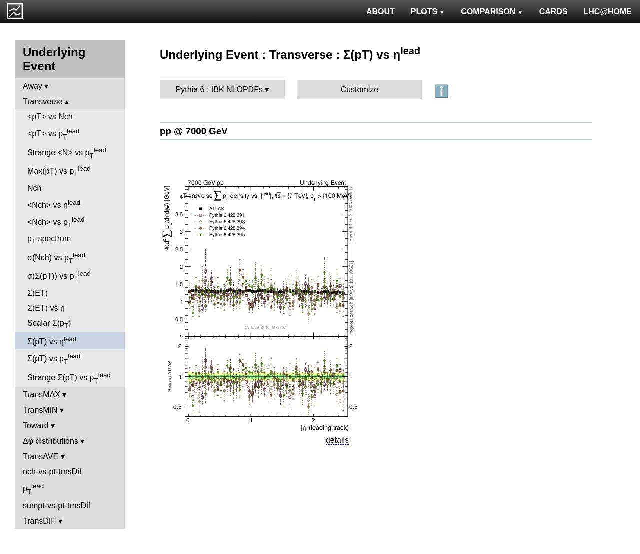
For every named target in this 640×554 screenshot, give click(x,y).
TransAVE (40, 456)
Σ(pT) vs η (52, 340)
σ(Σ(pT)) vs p (59, 276)
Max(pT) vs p (59, 171)
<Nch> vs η (54, 204)
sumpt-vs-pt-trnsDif (56, 505)
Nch (35, 188)
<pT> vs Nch (50, 116)
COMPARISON (492, 11)
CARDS (554, 11)
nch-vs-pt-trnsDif (52, 471)
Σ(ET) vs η (46, 308)
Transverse (42, 101)
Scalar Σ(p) (49, 324)
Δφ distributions (50, 441)
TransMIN (40, 410)
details (337, 440)
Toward (36, 425)
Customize (360, 89)
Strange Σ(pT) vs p (69, 377)
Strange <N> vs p (67, 152)
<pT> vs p (54, 133)
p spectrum (49, 239)
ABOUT (380, 11)
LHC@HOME (608, 11)
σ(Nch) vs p (57, 257)
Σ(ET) (38, 293)
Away (32, 86)
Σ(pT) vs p (54, 358)
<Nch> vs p (56, 222)
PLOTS (428, 11)
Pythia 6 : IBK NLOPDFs (219, 89)
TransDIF (39, 521)
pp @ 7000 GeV (194, 131)
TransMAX (41, 394)
